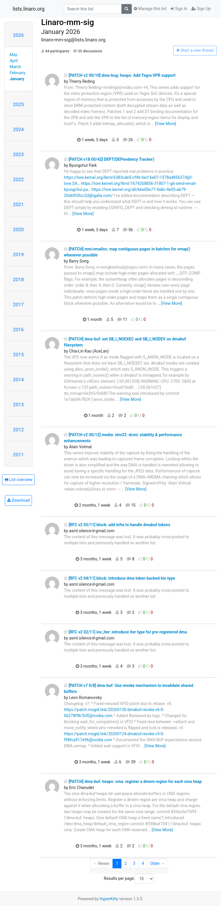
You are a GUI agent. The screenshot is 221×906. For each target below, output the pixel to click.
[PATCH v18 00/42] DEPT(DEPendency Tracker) (109, 159)
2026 (18, 35)
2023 (18, 154)
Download (18, 500)
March (15, 66)
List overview (18, 479)
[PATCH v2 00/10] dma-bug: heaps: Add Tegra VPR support (120, 75)
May (13, 54)
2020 (18, 229)
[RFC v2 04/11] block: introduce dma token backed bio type (119, 578)
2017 (18, 304)
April (14, 60)
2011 (18, 454)
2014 (18, 379)
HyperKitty (109, 899)
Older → (157, 863)
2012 (18, 429)
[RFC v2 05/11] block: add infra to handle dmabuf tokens (117, 524)
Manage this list (150, 8)
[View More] (165, 123)
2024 (18, 129)
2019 (18, 254)
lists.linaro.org (29, 9)
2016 (18, 329)
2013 (18, 404)
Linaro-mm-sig (67, 22)
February (17, 72)
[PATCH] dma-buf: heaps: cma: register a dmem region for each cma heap (133, 781)
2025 (18, 104)
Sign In (179, 8)
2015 (18, 354)
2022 (18, 179)
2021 (18, 204)
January (17, 78)
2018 (18, 279)
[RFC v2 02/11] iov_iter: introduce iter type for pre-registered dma (125, 632)
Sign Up (201, 8)
